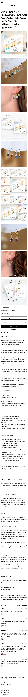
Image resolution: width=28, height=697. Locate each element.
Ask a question (13, 333)
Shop (2, 677)
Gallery (15, 677)
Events (10, 677)
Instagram (9, 684)
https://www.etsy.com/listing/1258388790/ (10, 380)
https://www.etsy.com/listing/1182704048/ (10, 386)
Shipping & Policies (10, 337)
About (6, 677)
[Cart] (26, 2)
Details (3, 337)
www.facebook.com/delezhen (7, 586)
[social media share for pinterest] (7, 333)
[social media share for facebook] (1, 333)
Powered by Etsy (5, 694)
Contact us (8, 679)
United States (9, 310)
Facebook (3, 684)
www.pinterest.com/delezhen (7, 587)
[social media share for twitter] (4, 333)
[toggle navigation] (2, 2)
